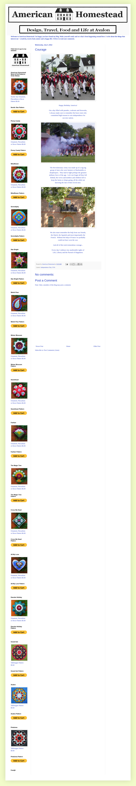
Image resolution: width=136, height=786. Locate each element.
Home (68, 346)
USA (53, 267)
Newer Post (39, 346)
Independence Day (46, 267)
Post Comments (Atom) (51, 350)
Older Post (96, 346)
